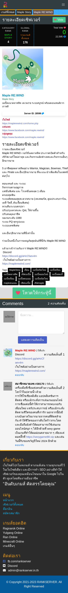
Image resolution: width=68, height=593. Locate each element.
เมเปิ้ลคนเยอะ (24, 278)
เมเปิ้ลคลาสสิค (10, 274)
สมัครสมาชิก (11, 513)
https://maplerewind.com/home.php (20, 123)
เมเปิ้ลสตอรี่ (57, 274)
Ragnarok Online (14, 528)
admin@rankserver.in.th (23, 570)
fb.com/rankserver (19, 561)
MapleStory (14, 270)
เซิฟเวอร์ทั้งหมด (13, 504)
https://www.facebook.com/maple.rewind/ (23, 130)
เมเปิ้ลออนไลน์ (41, 274)
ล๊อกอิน (7, 508)
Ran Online (10, 537)
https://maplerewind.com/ (16, 263)
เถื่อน (26, 270)
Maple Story (24, 12)
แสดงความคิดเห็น (32, 340)
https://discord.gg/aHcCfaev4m (19, 256)
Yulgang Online (13, 532)
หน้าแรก (8, 500)
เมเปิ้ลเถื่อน (55, 270)
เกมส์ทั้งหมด (8, 12)
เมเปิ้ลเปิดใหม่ (39, 270)
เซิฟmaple (39, 283)
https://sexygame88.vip (40, 436)
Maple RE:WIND (43, 12)
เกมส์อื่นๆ (9, 545)
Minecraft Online (13, 541)
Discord (12, 565)
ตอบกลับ (19, 375)
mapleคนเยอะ (10, 283)
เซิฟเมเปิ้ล (26, 274)
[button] (63, 4)
